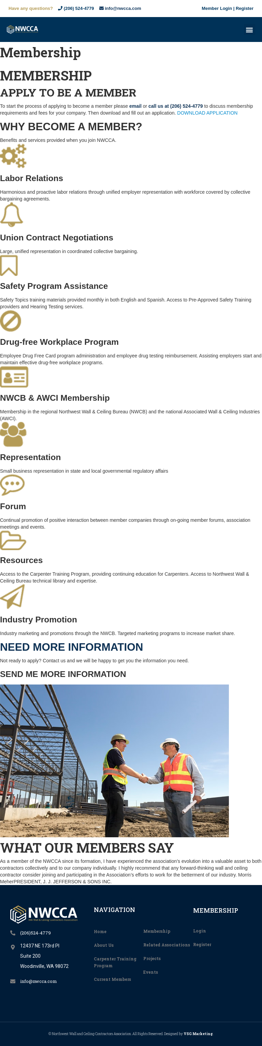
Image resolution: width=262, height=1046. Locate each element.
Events (150, 972)
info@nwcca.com (120, 8)
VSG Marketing (198, 1034)
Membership (156, 931)
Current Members (112, 979)
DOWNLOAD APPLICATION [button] (207, 113)
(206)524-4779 (35, 933)
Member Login (217, 8)
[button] (249, 29)
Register (244, 8)
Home (100, 931)
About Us (104, 945)
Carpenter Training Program (115, 962)
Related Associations (166, 944)
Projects (152, 958)
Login (199, 930)
